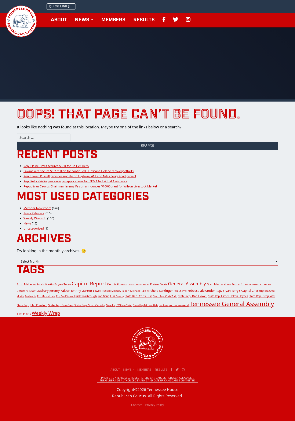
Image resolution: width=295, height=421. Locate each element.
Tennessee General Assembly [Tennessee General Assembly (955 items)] (231, 304)
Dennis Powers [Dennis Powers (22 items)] (117, 284)
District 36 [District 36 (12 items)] (133, 284)
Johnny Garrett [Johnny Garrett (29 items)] (81, 290)
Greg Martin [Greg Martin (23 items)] (215, 284)
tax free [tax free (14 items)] (163, 305)
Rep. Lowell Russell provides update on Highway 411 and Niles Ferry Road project (79, 176)
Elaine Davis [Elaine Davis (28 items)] (158, 284)
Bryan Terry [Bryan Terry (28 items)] (62, 284)
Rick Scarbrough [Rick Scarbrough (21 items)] (86, 296)
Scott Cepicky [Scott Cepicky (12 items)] (117, 296)
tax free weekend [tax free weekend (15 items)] (178, 305)
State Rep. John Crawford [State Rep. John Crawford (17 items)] (32, 305)
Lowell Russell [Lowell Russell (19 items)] (101, 291)
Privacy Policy (154, 405)
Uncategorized (33, 228)
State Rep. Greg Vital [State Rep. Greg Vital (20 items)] (262, 296)
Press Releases (33, 213)
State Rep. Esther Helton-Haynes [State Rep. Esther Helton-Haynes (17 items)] (228, 296)
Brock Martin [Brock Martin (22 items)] (45, 284)
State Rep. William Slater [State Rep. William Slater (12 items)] (119, 305)
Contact (136, 405)
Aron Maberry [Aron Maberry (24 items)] (26, 284)
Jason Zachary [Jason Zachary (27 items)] (38, 291)
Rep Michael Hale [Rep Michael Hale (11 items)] (46, 296)
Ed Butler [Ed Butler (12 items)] (144, 284)
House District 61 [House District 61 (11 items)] (254, 284)
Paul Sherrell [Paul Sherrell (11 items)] (180, 290)
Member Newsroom (37, 208)
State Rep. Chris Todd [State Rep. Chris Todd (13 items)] (165, 296)
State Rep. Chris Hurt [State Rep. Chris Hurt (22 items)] (138, 296)
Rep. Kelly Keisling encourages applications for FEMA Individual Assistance (75, 181)
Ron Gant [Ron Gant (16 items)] (103, 296)
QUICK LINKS (59, 6)
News (82, 20)
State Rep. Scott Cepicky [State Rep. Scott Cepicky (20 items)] (89, 305)
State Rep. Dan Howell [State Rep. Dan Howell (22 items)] (192, 296)
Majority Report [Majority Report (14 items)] (121, 290)
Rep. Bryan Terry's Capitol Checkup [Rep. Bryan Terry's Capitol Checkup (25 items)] (240, 291)
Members (113, 20)
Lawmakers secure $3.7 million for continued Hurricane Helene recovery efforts (78, 171)
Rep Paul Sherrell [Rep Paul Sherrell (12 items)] (65, 296)
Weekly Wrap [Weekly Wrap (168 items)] (46, 313)
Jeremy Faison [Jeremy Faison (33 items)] (59, 290)
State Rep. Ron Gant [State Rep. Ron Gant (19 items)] (61, 305)
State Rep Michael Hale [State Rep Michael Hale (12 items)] (145, 305)
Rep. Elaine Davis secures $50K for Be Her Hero (56, 166)
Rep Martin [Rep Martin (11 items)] (30, 296)
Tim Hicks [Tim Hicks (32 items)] (24, 313)
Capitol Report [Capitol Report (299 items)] (89, 283)
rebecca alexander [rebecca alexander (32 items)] (201, 290)
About (59, 20)
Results (144, 20)
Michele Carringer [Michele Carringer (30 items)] (160, 290)
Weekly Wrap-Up (35, 218)
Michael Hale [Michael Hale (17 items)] (138, 291)
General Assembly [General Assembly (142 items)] (187, 284)
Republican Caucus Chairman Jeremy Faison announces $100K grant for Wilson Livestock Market (90, 186)
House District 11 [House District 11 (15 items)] (234, 284)
